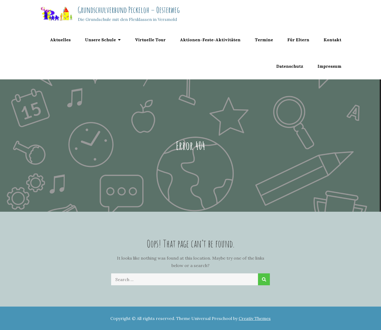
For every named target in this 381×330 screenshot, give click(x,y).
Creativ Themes (255, 318)
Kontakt (332, 39)
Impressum (329, 66)
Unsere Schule (100, 39)
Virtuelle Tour (150, 39)
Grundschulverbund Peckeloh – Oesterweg (129, 9)
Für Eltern (298, 39)
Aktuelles (60, 39)
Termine (264, 39)
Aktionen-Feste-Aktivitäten (210, 39)
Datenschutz (289, 66)
